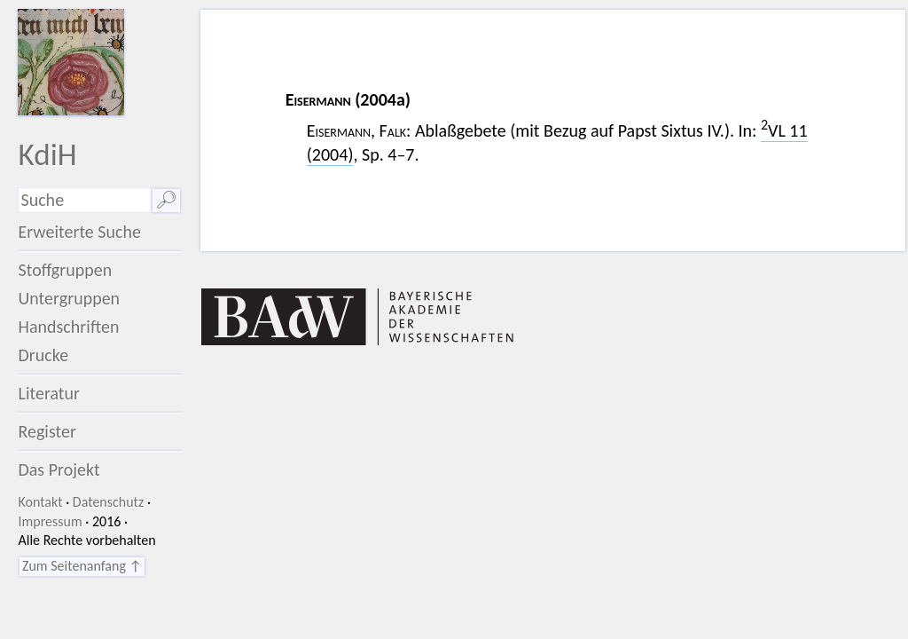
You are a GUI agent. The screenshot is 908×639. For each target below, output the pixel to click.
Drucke (43, 355)
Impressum (50, 521)
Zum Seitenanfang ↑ (82, 565)
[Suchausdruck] (84, 200)
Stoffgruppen (65, 269)
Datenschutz (108, 501)
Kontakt (40, 501)
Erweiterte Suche (79, 231)
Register (46, 431)
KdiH (47, 154)
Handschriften (68, 326)
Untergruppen (69, 298)
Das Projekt (58, 469)
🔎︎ (166, 199)
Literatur (49, 393)
